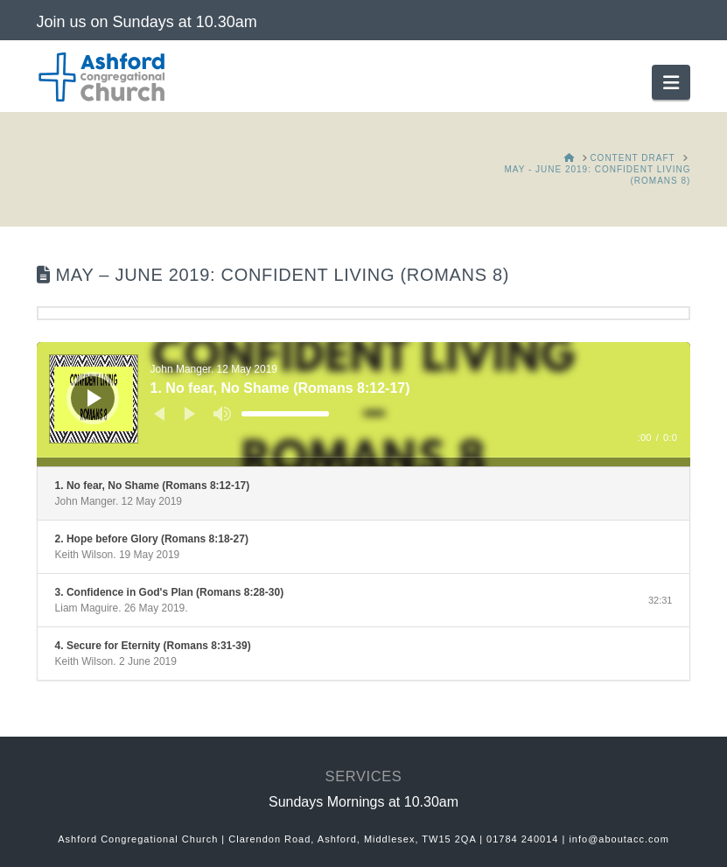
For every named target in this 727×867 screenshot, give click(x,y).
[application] (364, 404)
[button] (671, 82)
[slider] (285, 414)
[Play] (94, 398)
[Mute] (222, 413)
